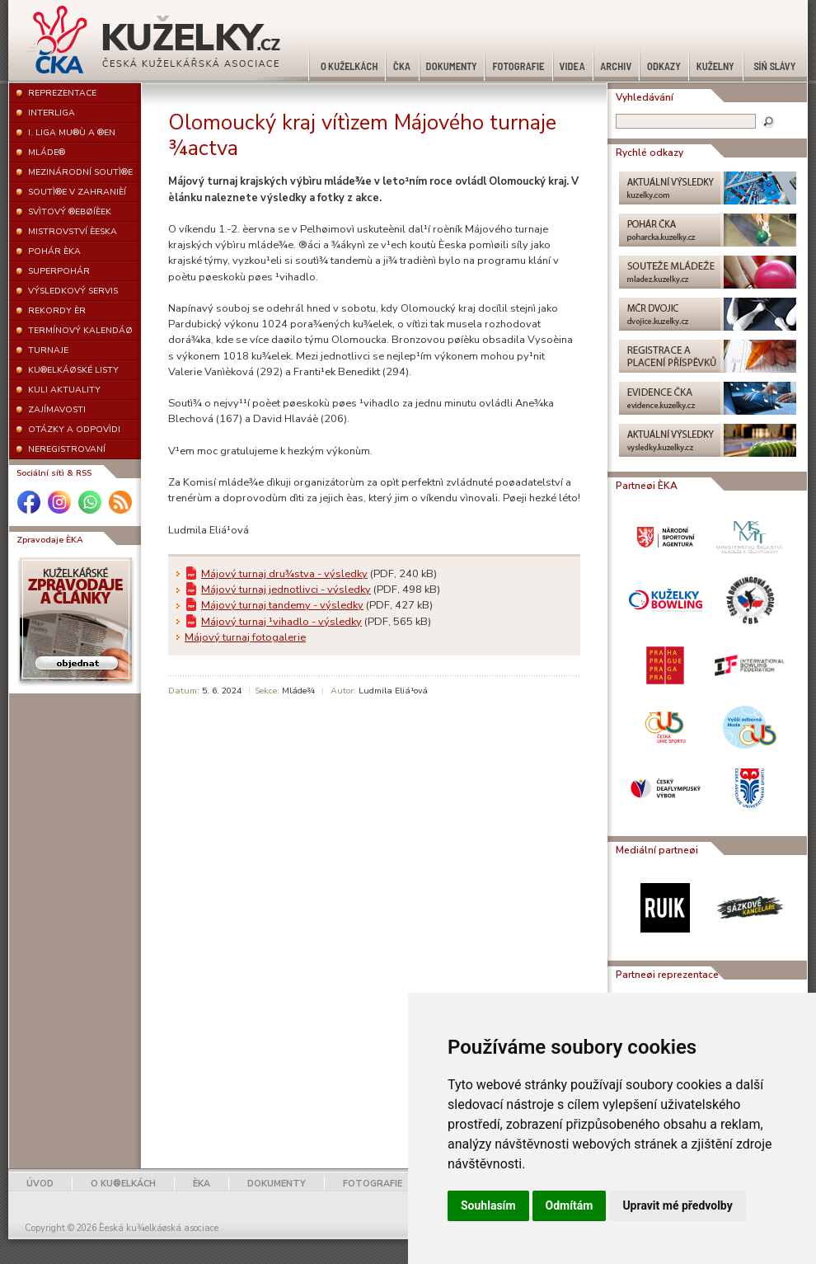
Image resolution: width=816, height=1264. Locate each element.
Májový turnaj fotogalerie (245, 637)
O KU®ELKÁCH (123, 1183)
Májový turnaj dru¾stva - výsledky (284, 573)
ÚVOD (40, 1183)
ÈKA (201, 1183)
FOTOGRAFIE (372, 1183)
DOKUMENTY (276, 1183)
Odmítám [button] (569, 1205)
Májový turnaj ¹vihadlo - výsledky (281, 621)
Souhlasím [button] (488, 1205)
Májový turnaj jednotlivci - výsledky (286, 589)
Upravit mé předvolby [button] (677, 1205)
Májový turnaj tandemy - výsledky (282, 605)
